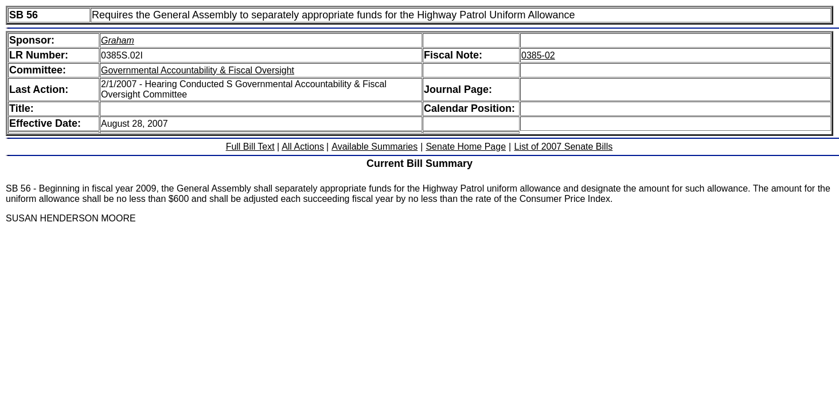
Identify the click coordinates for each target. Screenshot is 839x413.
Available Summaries (374, 146)
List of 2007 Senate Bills (563, 146)
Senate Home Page (466, 146)
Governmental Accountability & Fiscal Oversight (197, 70)
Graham (117, 40)
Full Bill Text (250, 146)
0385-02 (538, 55)
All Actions (303, 146)
